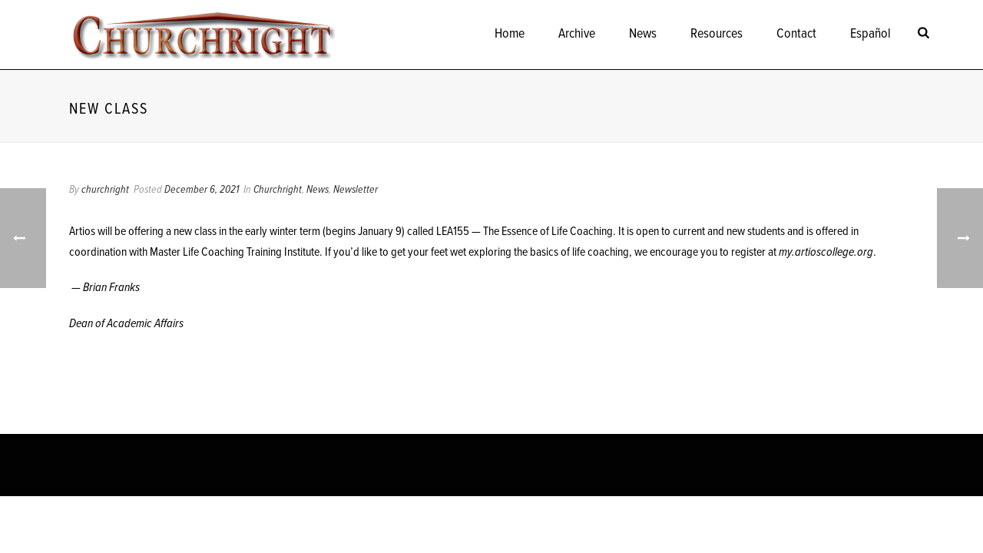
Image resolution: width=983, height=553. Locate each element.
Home (510, 34)
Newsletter (355, 190)
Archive (576, 34)
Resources (716, 34)
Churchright (277, 190)
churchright (105, 190)
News (643, 34)
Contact (796, 34)
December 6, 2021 (201, 190)
